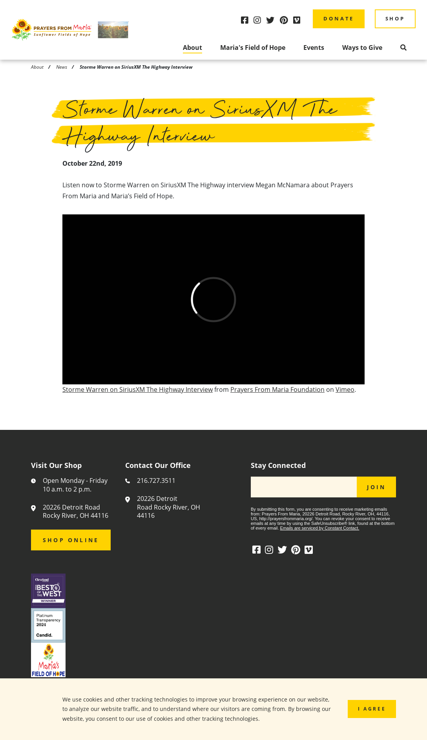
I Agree (372, 708)
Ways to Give (362, 47)
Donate (338, 18)
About (192, 47)
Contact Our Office (158, 465)
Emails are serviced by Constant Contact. (319, 528)
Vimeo (345, 391)
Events (313, 47)
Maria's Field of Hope (252, 47)
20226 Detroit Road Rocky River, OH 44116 (75, 511)
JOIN (376, 487)
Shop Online (71, 540)
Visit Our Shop (56, 465)
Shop (395, 18)
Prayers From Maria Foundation (277, 391)
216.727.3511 (156, 481)
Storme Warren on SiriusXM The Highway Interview (137, 391)
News (61, 67)
